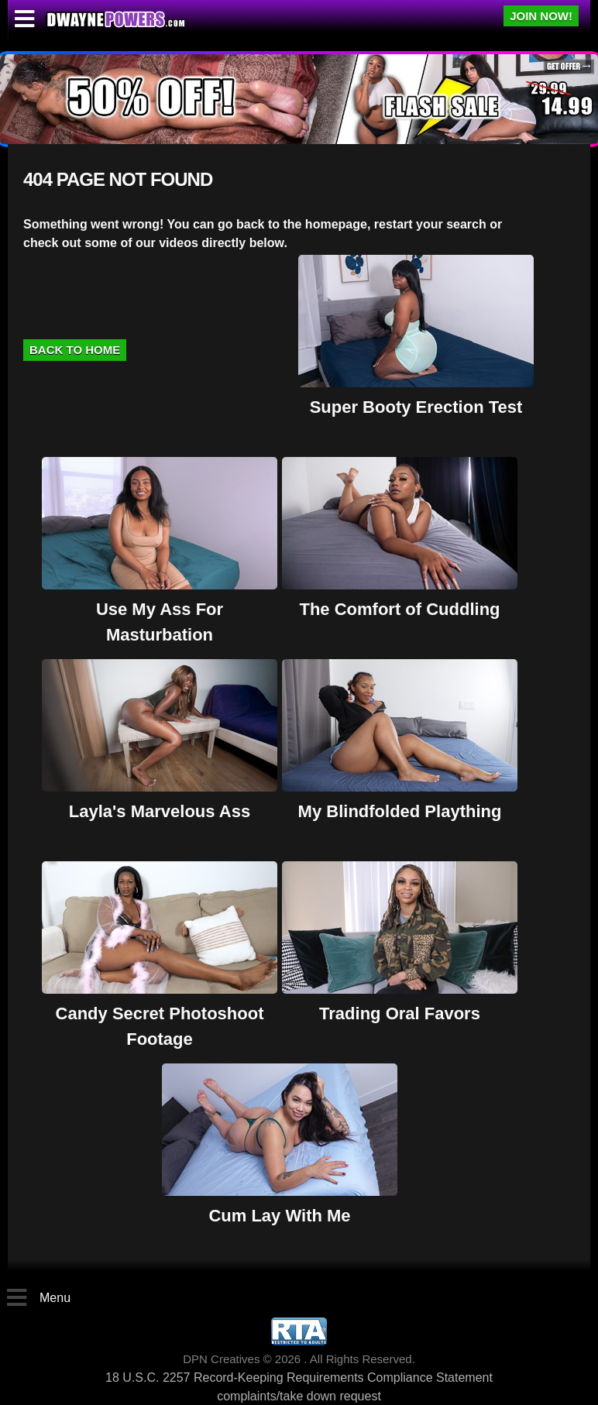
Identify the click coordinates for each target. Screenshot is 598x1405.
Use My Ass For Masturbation (159, 609)
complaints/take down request (299, 1396)
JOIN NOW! (541, 15)
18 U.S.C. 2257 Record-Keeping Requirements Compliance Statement (299, 1377)
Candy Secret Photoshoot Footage (159, 1013)
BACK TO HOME (74, 349)
